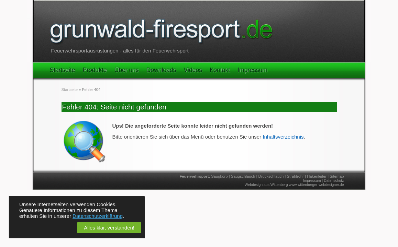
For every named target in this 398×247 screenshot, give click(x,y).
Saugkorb (219, 176)
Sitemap (337, 176)
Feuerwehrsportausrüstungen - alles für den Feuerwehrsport (120, 51)
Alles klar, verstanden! (109, 228)
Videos (193, 70)
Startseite (62, 70)
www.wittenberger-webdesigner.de (316, 185)
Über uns (126, 70)
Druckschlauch (271, 176)
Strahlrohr (295, 176)
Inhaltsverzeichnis (283, 137)
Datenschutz (334, 180)
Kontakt (220, 70)
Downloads (161, 70)
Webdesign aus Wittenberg (266, 185)
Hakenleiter (317, 176)
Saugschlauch (243, 176)
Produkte (95, 70)
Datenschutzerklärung (98, 216)
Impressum (252, 70)
